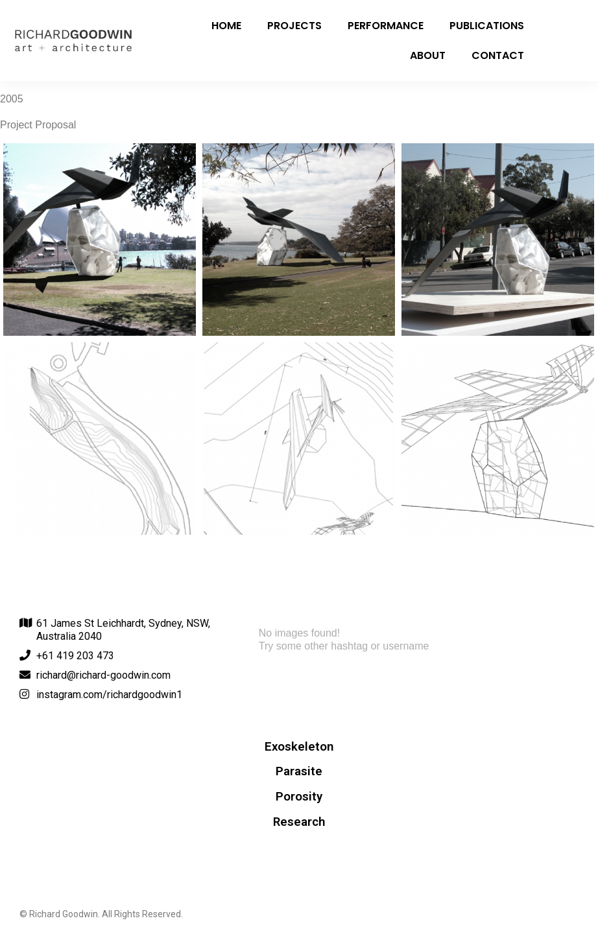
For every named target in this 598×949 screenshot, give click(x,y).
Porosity (299, 797)
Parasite (299, 771)
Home (226, 25)
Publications (486, 25)
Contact (498, 55)
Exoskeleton (299, 747)
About (428, 55)
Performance (386, 25)
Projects (294, 25)
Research (299, 822)
